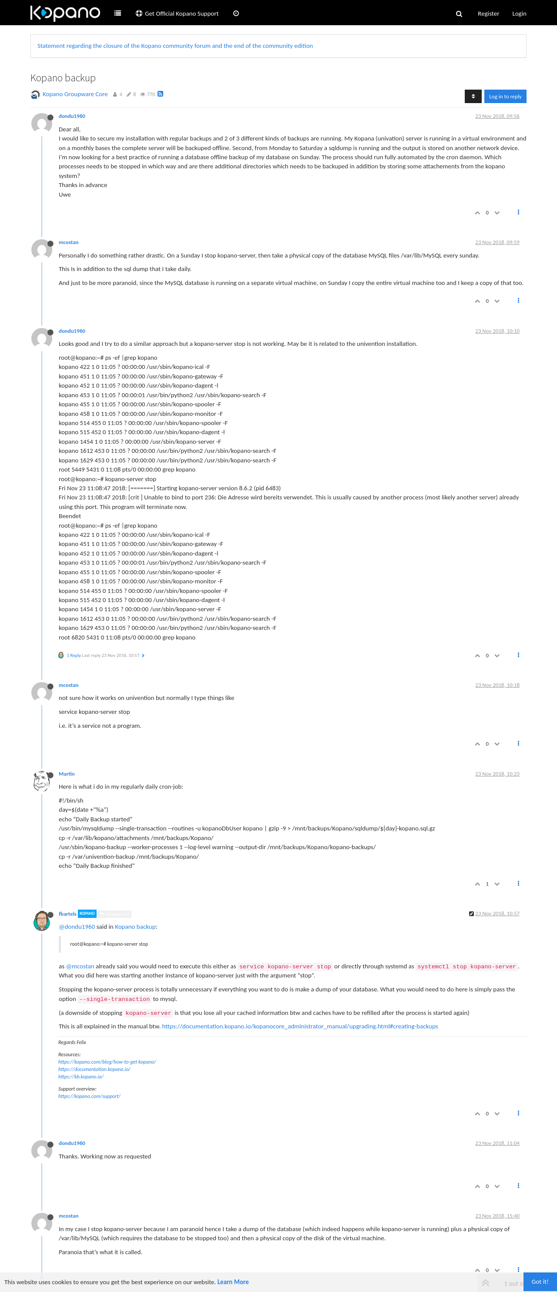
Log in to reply (505, 96)
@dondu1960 (114, 914)
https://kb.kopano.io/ (81, 1077)
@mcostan (80, 966)
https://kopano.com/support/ (89, 1096)
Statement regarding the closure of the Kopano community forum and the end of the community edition (175, 46)
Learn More (233, 1282)
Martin (67, 773)
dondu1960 (72, 116)
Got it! (540, 1281)
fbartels (68, 913)
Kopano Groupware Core (75, 94)
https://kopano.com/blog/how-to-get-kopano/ (107, 1062)
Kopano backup (135, 927)
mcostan (68, 242)
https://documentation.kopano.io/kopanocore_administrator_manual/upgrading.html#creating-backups (300, 1026)
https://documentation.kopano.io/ (94, 1069)
